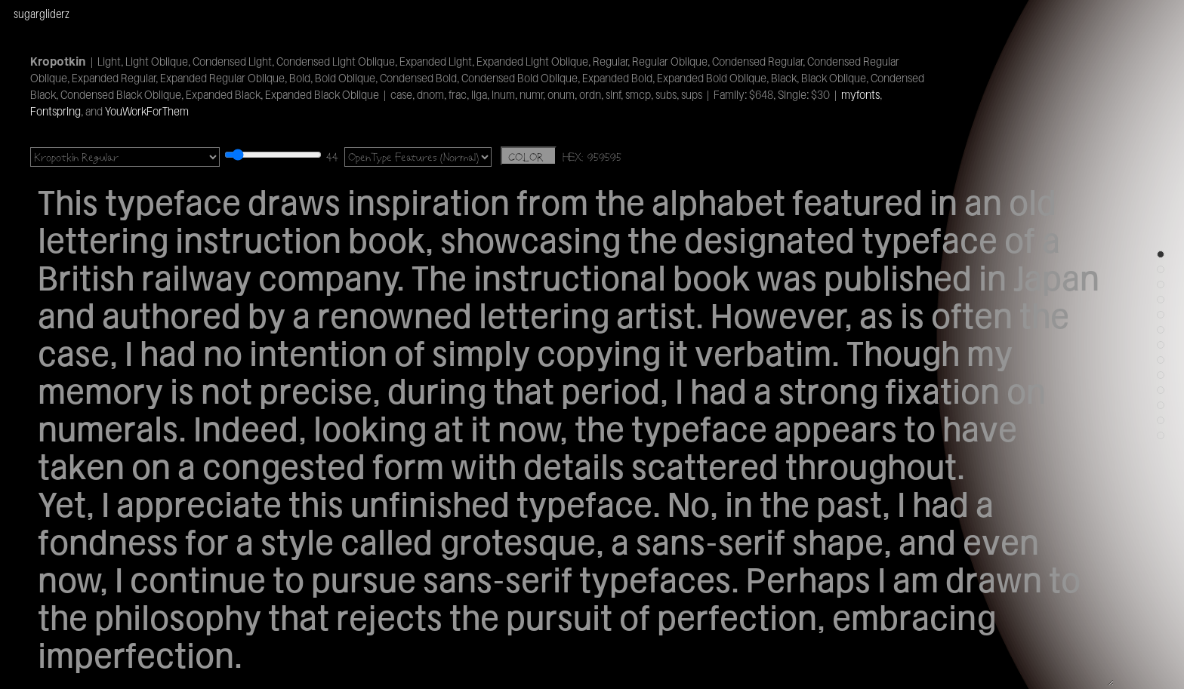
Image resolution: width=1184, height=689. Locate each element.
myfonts (860, 94)
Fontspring (55, 111)
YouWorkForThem (147, 111)
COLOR (529, 157)
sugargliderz (41, 13)
